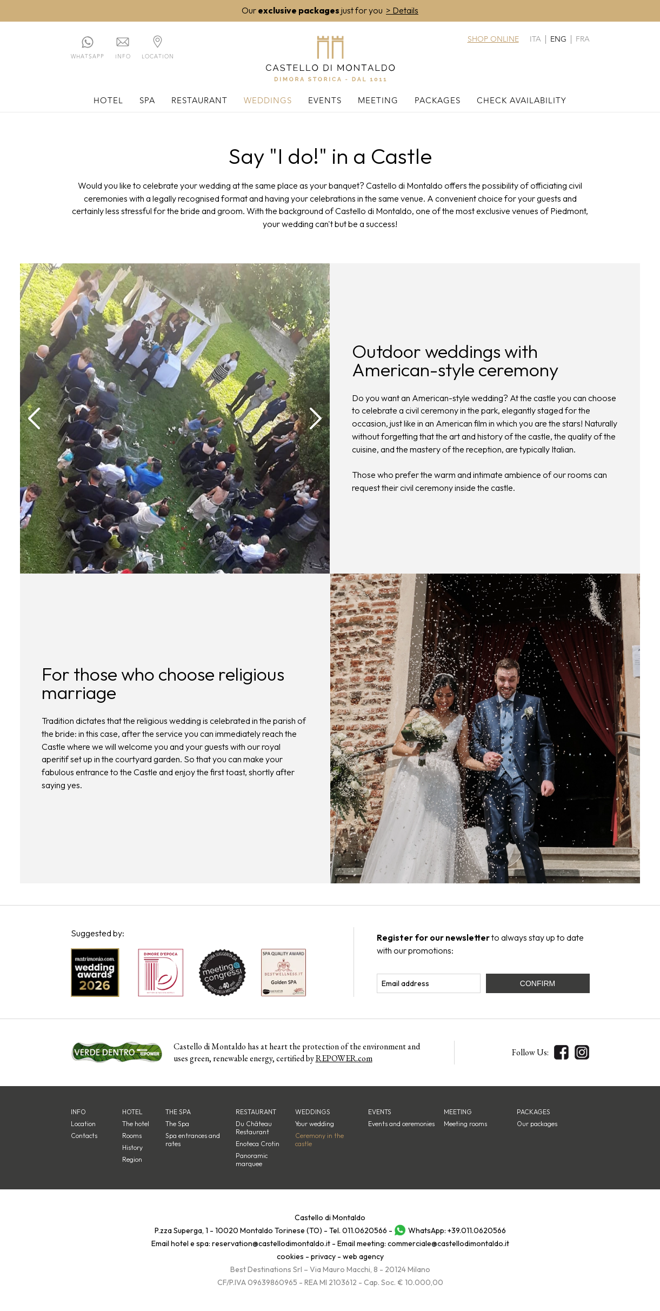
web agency (363, 1257)
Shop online (493, 39)
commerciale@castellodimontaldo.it (448, 1244)
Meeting (378, 101)
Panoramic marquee (252, 1160)
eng (558, 39)
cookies (290, 1257)
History (132, 1148)
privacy (323, 1257)
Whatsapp (87, 56)
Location (158, 56)
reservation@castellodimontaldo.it (271, 1244)
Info (123, 56)
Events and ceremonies (401, 1124)
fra (583, 39)
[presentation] (34, 419)
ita (535, 39)
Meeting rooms (465, 1124)
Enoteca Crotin (257, 1144)
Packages (438, 101)
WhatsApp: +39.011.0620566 (457, 1231)
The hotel (135, 1124)
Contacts (84, 1136)
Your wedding (314, 1124)
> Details (402, 10)
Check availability (521, 101)
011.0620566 (364, 1231)
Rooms (132, 1136)
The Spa (177, 1124)
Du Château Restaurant (254, 1128)
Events (325, 101)
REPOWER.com (344, 1058)
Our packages (537, 1124)
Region (132, 1160)
